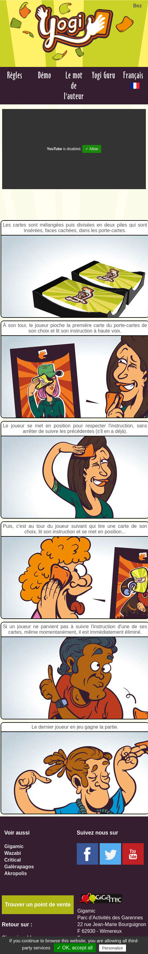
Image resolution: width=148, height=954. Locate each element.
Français (133, 79)
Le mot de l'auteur (74, 85)
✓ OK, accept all (75, 947)
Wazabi (12, 853)
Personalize (112, 948)
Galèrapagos (19, 866)
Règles (14, 75)
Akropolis (15, 873)
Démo (44, 75)
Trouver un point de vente (38, 904)
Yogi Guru (103, 75)
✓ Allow (91, 149)
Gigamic (14, 846)
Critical (12, 859)
